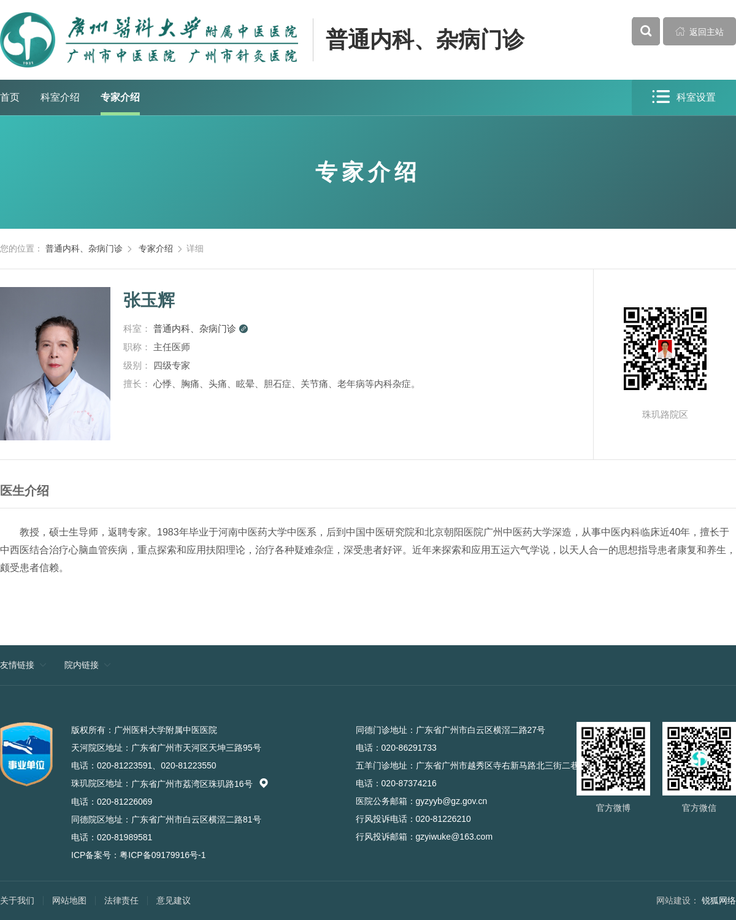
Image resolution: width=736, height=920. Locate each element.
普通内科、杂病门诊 (425, 39)
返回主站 (699, 31)
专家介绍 (120, 97)
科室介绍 (60, 97)
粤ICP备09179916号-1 (162, 855)
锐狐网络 (719, 900)
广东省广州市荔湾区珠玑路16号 (200, 784)
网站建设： (677, 900)
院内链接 (81, 665)
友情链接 (17, 665)
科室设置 (684, 97)
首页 (10, 97)
